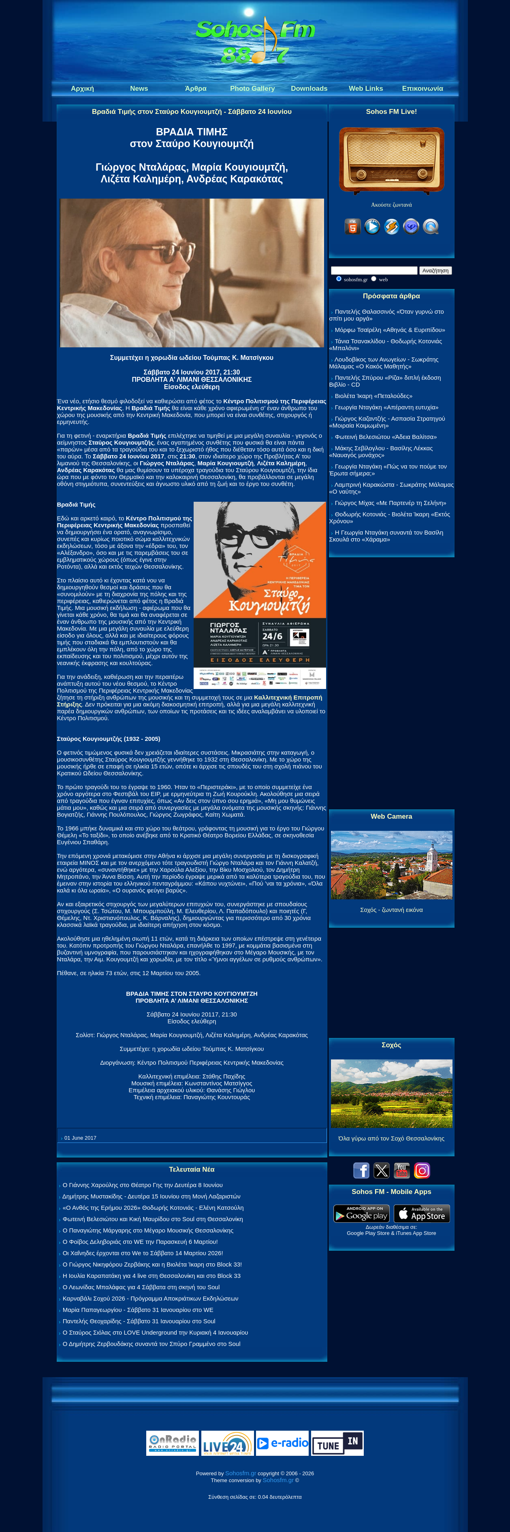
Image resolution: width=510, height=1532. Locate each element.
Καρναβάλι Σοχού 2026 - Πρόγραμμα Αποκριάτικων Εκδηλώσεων (151, 1298)
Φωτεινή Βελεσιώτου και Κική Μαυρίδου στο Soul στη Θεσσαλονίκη (153, 1218)
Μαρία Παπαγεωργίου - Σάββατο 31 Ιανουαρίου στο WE (138, 1309)
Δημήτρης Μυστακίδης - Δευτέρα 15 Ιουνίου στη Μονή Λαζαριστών (151, 1196)
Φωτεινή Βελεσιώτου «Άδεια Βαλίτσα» (386, 436)
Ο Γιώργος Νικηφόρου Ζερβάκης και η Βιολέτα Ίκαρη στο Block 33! (152, 1264)
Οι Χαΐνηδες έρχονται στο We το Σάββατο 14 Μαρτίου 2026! (143, 1253)
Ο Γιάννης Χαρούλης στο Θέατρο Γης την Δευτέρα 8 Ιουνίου (143, 1184)
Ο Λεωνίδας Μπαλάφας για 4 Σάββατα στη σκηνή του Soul (141, 1287)
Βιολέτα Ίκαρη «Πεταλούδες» (374, 395)
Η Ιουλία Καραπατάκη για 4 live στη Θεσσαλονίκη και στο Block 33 (152, 1275)
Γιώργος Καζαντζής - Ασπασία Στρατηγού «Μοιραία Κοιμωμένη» (387, 422)
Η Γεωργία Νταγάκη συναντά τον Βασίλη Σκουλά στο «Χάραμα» (386, 536)
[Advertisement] (391, 683)
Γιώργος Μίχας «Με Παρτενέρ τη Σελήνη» (390, 502)
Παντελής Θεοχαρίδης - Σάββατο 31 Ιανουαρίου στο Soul (139, 1321)
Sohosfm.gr (240, 1473)
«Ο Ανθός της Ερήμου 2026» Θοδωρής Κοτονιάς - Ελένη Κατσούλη (153, 1207)
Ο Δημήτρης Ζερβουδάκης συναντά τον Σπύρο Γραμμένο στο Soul (152, 1343)
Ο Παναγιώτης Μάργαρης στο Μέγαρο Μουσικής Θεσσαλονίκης (148, 1230)
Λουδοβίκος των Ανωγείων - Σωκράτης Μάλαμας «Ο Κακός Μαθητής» (384, 363)
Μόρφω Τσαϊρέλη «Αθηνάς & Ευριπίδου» (390, 329)
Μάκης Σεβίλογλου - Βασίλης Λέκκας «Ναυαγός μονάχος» (381, 451)
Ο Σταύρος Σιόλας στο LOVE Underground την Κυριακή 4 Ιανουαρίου (155, 1332)
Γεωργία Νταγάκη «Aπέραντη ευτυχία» (387, 407)
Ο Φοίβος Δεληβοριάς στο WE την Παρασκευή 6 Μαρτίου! (140, 1241)
